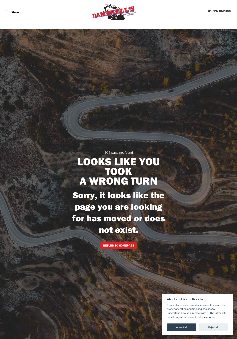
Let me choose (206, 317)
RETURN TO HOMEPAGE (118, 245)
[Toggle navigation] (12, 12)
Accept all (181, 327)
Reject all (213, 327)
